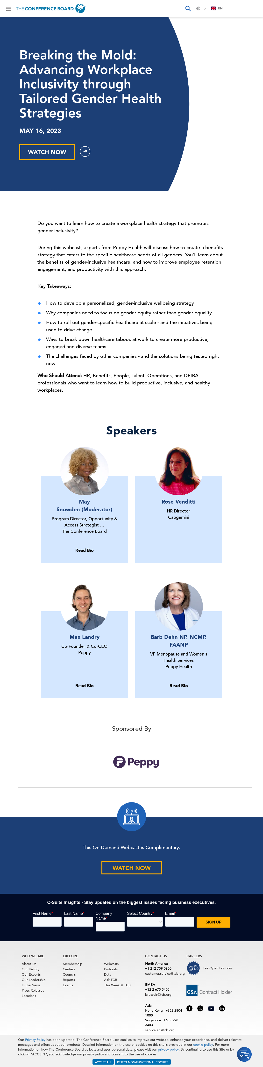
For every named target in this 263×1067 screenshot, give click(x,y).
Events (68, 985)
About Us (29, 964)
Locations (29, 996)
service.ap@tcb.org (160, 1030)
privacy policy (168, 1049)
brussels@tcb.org (158, 994)
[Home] (51, 8)
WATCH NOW (47, 152)
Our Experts (31, 974)
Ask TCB (110, 980)
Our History (30, 969)
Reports (69, 980)
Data (107, 974)
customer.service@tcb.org (165, 973)
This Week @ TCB (117, 985)
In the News (31, 985)
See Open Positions (218, 968)
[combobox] (217, 8)
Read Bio (84, 550)
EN (217, 8)
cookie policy (203, 1044)
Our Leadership (34, 980)
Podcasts (111, 969)
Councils (69, 974)
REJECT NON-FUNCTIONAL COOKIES (142, 1062)
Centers (69, 969)
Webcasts (111, 964)
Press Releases (33, 990)
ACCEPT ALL (103, 1062)
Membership (72, 964)
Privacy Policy (35, 1040)
